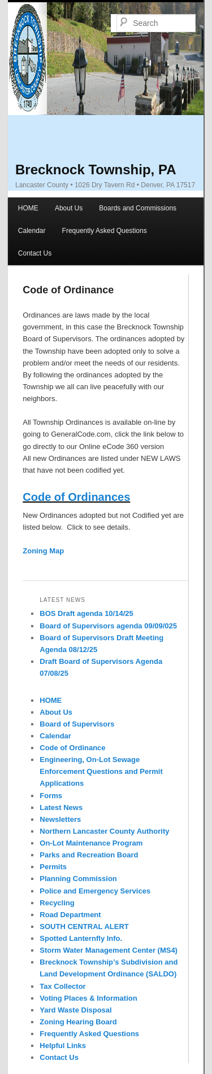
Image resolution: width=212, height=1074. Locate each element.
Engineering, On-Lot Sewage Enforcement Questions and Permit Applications (101, 771)
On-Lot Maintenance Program (91, 843)
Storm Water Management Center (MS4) (109, 950)
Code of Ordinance (72, 747)
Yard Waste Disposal (75, 1010)
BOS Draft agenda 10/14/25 (86, 613)
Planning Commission (78, 878)
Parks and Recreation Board (89, 855)
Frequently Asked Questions (104, 231)
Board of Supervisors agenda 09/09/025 (108, 626)
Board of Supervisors (77, 724)
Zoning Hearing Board (78, 1022)
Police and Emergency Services (95, 891)
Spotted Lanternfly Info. (81, 938)
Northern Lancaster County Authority (104, 831)
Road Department (70, 914)
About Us (69, 208)
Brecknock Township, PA (95, 169)
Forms (51, 795)
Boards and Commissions (137, 208)
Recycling (57, 903)
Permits (53, 866)
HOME (28, 208)
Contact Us (34, 253)
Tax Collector (62, 986)
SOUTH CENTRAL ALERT (84, 926)
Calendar (32, 231)
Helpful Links (63, 1045)
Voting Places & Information (88, 998)
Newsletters (60, 819)
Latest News (61, 807)
